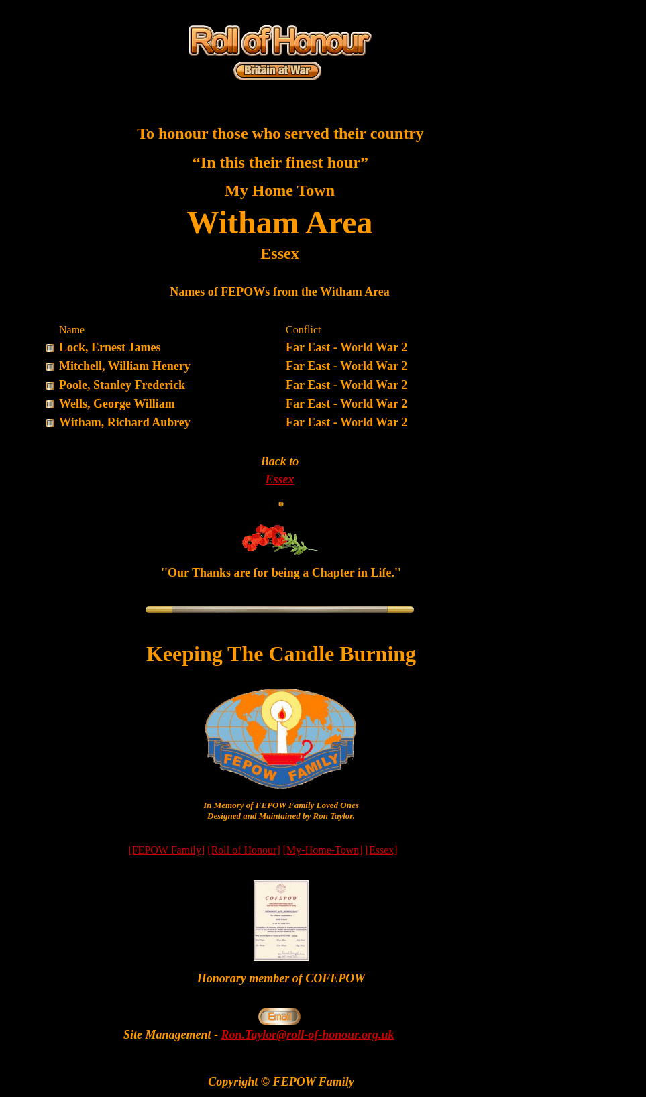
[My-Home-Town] (323, 850)
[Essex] (382, 850)
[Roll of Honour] (243, 850)
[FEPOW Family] (166, 850)
